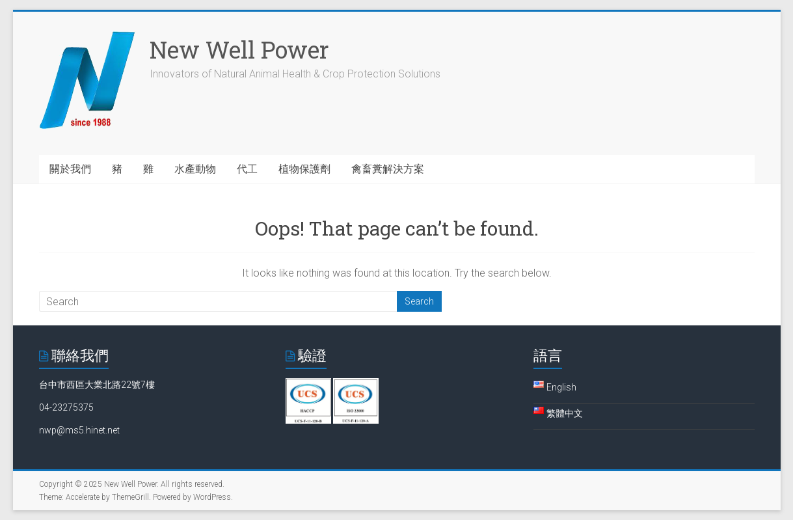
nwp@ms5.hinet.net (79, 430)
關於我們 (70, 169)
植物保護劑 (304, 169)
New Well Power (239, 49)
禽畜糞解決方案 (387, 169)
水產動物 (195, 169)
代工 (247, 169)
